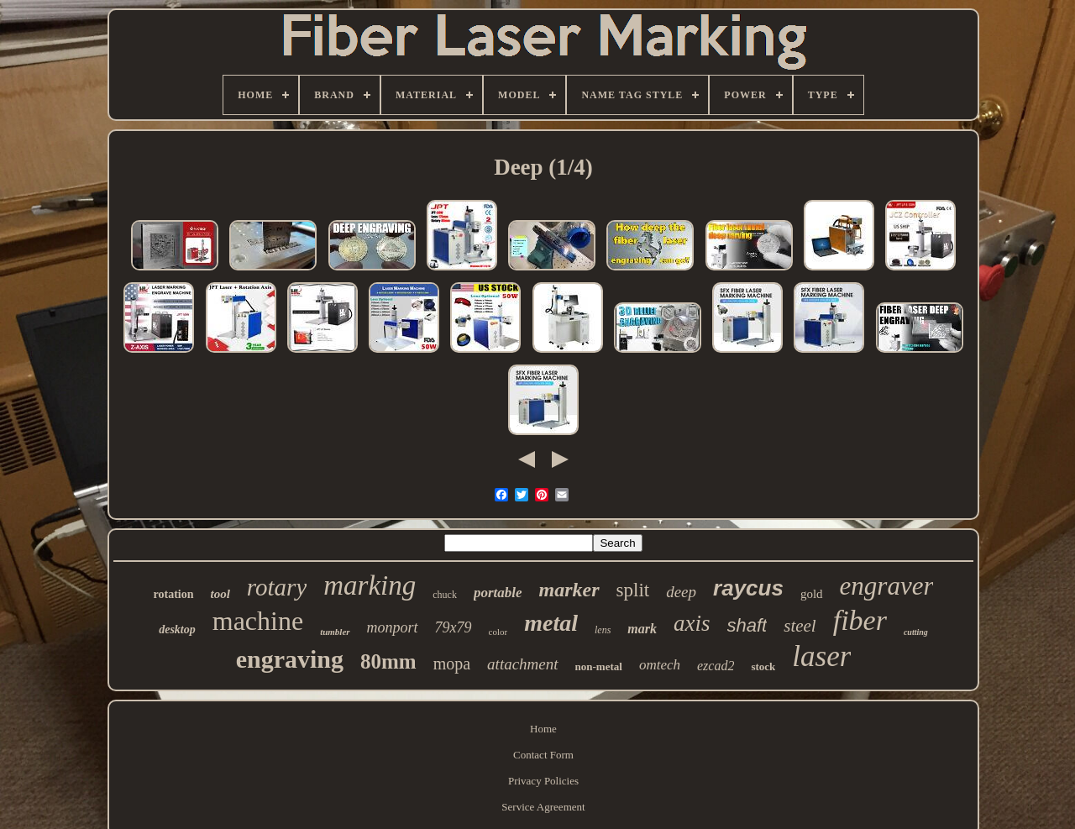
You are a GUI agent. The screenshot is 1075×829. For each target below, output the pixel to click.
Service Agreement (543, 806)
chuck (445, 595)
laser (821, 656)
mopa (451, 663)
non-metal (598, 666)
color (498, 632)
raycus (748, 588)
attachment (522, 664)
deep (681, 592)
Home (543, 728)
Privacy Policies (543, 780)
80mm (388, 661)
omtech (659, 665)
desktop (177, 629)
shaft (747, 625)
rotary (277, 587)
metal (551, 623)
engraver (887, 586)
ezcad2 (715, 665)
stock (763, 666)
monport (392, 627)
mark (642, 629)
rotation (174, 594)
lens (603, 630)
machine (257, 621)
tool (220, 594)
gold (811, 594)
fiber (860, 620)
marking (369, 585)
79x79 (453, 627)
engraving (289, 659)
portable (498, 593)
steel (799, 626)
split (633, 590)
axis (692, 623)
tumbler (334, 632)
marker (569, 590)
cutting (916, 632)
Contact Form (543, 754)
